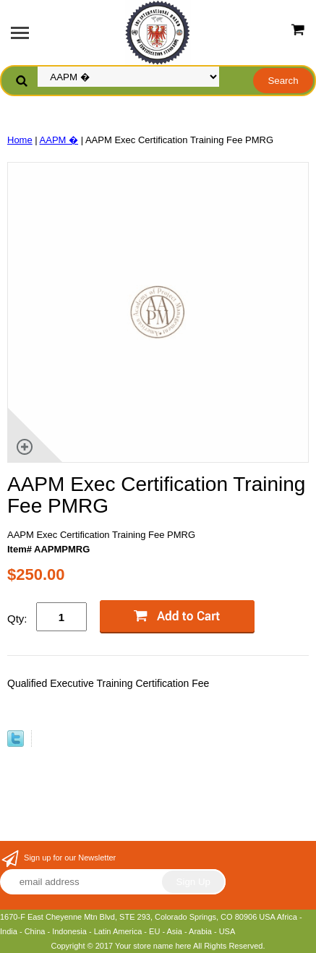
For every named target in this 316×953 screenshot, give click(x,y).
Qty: (17, 618)
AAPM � (59, 139)
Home (20, 139)
